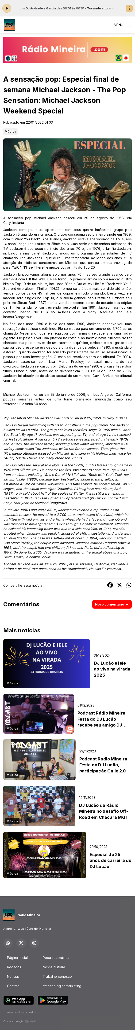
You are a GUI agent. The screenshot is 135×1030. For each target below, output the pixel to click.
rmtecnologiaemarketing (62, 986)
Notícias (13, 976)
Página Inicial (17, 958)
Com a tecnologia (19, 1021)
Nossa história (54, 967)
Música (10, 131)
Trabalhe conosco (57, 976)
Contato (13, 986)
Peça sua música (56, 958)
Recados (14, 967)
